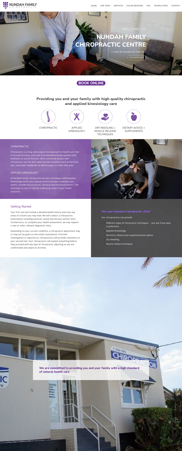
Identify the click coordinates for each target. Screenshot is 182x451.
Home (94, 6)
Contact (175, 6)
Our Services (136, 57)
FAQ (148, 6)
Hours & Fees (161, 6)
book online (91, 83)
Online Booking (135, 6)
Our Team (105, 6)
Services (118, 6)
